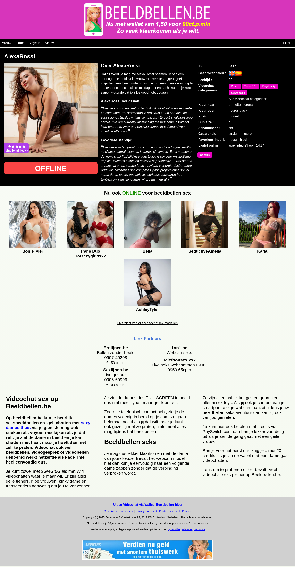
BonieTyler (32, 251)
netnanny (199, 529)
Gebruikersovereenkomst (119, 511)
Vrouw (6, 43)
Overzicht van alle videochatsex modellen (147, 323)
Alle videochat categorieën (248, 99)
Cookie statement (169, 511)
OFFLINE (51, 168)
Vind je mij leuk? (16, 148)
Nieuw (49, 43)
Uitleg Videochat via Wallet (133, 504)
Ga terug (205, 154)
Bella (147, 251)
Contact (186, 511)
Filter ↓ (288, 43)
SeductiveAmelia (204, 251)
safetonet (187, 529)
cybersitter (174, 529)
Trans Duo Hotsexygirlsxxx (90, 253)
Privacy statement (146, 511)
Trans (20, 43)
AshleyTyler (147, 309)
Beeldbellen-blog (169, 504)
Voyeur (35, 43)
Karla (262, 251)
